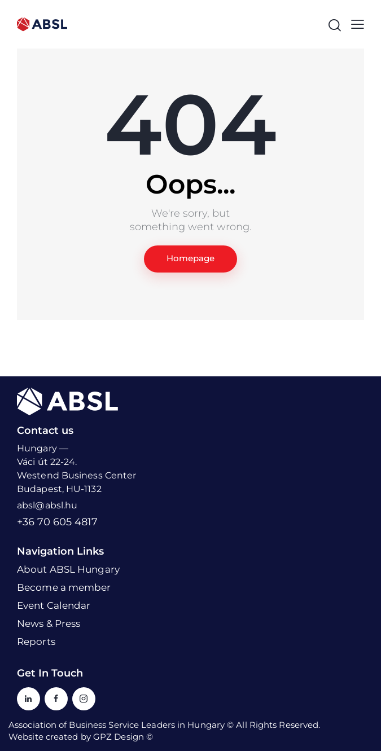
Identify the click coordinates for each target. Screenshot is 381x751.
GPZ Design (118, 736)
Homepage (190, 258)
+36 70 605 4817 (57, 522)
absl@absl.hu (47, 505)
